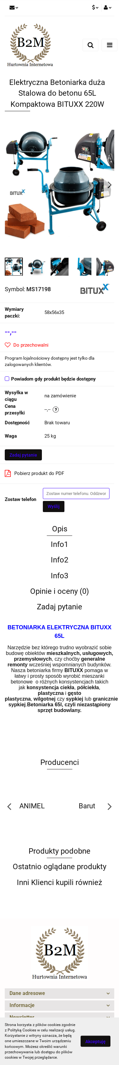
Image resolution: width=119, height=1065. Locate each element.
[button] (59, 993)
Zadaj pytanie (23, 455)
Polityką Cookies (22, 1030)
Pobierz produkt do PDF (34, 473)
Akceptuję (95, 1041)
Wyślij (54, 506)
